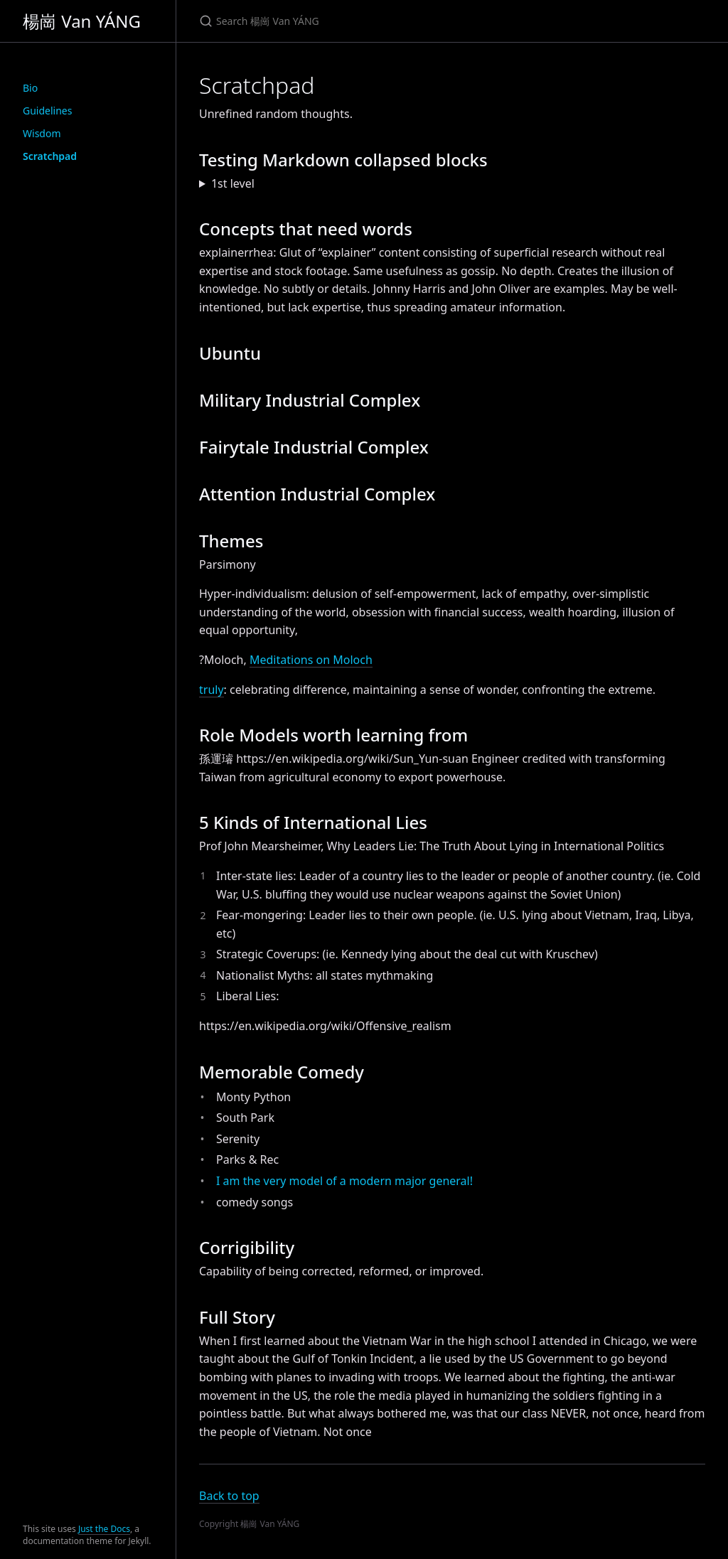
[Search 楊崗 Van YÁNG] (366, 21)
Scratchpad (50, 156)
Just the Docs (104, 1529)
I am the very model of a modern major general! (344, 1181)
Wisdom (42, 133)
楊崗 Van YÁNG (82, 21)
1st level (233, 183)
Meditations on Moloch (311, 660)
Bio (30, 88)
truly (211, 689)
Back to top (229, 1496)
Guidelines (47, 110)
